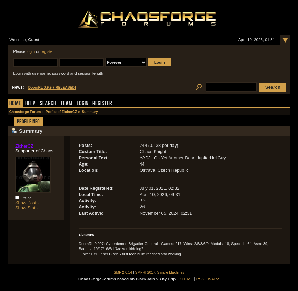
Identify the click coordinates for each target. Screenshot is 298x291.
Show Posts (27, 202)
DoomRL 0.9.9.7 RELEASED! (52, 88)
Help (30, 103)
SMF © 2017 (145, 272)
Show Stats (26, 207)
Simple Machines (171, 272)
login (31, 51)
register (47, 51)
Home (15, 103)
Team (66, 103)
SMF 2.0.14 (123, 272)
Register (102, 103)
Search (48, 103)
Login (82, 103)
